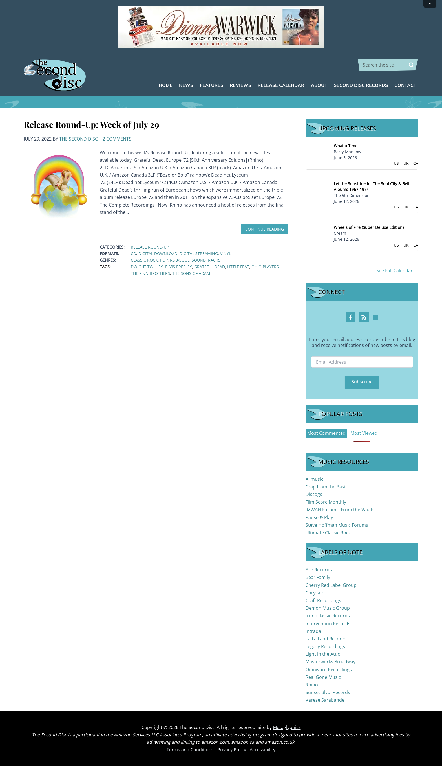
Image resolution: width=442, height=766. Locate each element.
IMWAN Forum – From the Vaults (340, 509)
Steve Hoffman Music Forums (337, 525)
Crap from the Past (326, 487)
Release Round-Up (150, 247)
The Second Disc (78, 139)
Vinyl (225, 253)
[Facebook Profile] (350, 317)
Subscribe (362, 382)
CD (133, 253)
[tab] (326, 433)
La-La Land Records (326, 639)
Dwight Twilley (147, 266)
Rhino (312, 685)
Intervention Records (328, 623)
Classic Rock (144, 260)
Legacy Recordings (325, 646)
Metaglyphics (287, 727)
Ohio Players (265, 266)
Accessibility (262, 750)
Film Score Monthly (326, 502)
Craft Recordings (323, 600)
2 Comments (117, 139)
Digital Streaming (199, 253)
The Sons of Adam (191, 273)
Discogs (314, 494)
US (396, 163)
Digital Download (157, 253)
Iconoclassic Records (328, 616)
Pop (164, 260)
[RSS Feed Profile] (363, 317)
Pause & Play (319, 517)
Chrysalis (315, 593)
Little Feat (238, 266)
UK (406, 163)
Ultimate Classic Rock (328, 533)
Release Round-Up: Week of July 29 (91, 124)
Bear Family (318, 577)
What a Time (345, 145)
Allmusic (314, 479)
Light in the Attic (323, 654)
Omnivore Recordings (329, 669)
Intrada (313, 631)
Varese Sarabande (325, 700)
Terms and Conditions (190, 750)
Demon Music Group (328, 608)
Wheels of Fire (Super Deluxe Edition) (369, 227)
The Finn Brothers (150, 273)
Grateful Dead (209, 266)
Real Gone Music (323, 677)
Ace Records (319, 570)
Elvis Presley (178, 266)
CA (415, 163)
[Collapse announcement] (429, 4)
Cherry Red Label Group (331, 585)
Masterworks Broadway (330, 662)
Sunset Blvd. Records (328, 692)
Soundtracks (206, 260)
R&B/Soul (179, 260)
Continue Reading (264, 229)
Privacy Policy (231, 750)
